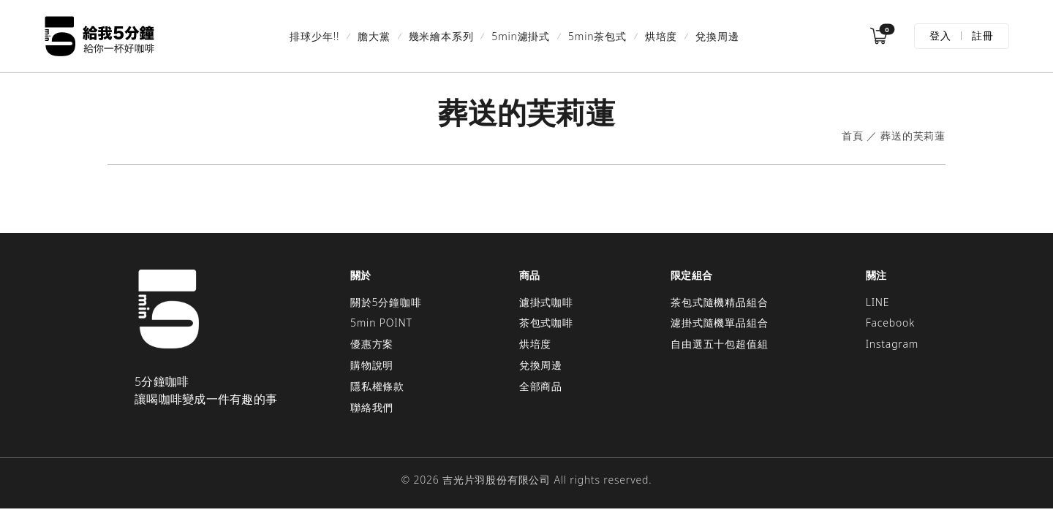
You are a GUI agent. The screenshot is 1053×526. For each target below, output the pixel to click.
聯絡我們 (371, 407)
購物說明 (371, 365)
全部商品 (540, 386)
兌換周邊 (717, 36)
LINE (878, 302)
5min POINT (381, 322)
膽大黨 (374, 36)
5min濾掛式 (520, 36)
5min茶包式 (597, 36)
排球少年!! (314, 36)
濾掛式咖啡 (546, 302)
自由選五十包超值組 (719, 344)
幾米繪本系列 (441, 36)
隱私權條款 (377, 386)
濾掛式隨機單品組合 (719, 322)
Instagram (892, 344)
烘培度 (661, 36)
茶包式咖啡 (546, 322)
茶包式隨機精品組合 (719, 302)
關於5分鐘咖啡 (386, 302)
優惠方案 (371, 344)
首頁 (853, 136)
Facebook (890, 322)
